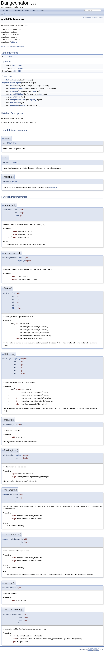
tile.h (14, 42)
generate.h (53, 187)
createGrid (14, 91)
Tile (13, 65)
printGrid (13, 97)
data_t (20, 65)
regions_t (21, 68)
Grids (10, 56)
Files (43, 10)
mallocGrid (14, 80)
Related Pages (18, 10)
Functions (100, 17)
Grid (19, 71)
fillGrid (12, 85)
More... (27, 25)
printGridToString (16, 94)
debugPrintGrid (15, 100)
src (2, 14)
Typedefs (94, 17)
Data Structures (31, 10)
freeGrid (13, 103)
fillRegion (13, 88)
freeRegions (14, 105)
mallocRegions (15, 83)
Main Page (6, 10)
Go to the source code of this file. (13, 46)
